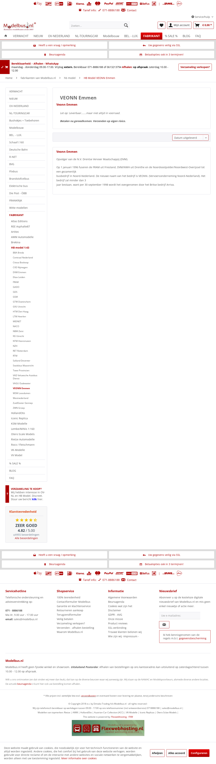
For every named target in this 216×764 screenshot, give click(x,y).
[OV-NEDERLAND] (59, 36)
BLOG (12, 470)
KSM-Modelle (19, 423)
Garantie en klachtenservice (74, 606)
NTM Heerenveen (22, 341)
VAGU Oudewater (22, 383)
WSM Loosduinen (21, 393)
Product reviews (117, 623)
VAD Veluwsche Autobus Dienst (25, 377)
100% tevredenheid (68, 597)
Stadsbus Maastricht (23, 365)
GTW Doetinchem (22, 301)
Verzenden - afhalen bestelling (75, 627)
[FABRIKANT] (151, 36)
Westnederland (20, 398)
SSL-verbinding (117, 627)
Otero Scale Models (23, 434)
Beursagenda (116, 601)
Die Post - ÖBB (18, 193)
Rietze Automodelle (23, 439)
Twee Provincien (21, 370)
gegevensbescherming (192, 638)
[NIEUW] (38, 36)
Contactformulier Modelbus (73, 601)
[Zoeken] (126, 25)
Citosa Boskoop (20, 262)
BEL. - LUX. (15, 135)
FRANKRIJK (15, 200)
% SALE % (15, 463)
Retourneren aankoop (70, 610)
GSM (15, 296)
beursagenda (24, 683)
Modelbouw (16, 127)
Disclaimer (114, 610)
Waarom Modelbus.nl (70, 632)
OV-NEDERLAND (19, 106)
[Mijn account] (179, 25)
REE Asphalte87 (20, 226)
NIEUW (13, 98)
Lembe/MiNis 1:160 (22, 429)
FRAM (16, 282)
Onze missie (115, 619)
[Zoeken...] (99, 25)
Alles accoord (176, 753)
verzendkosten (88, 695)
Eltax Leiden (19, 277)
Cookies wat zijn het (120, 606)
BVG (11, 164)
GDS (15, 291)
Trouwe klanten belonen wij (125, 632)
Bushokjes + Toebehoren (24, 120)
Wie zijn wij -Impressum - (123, 636)
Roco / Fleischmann (23, 444)
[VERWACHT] (21, 36)
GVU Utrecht (19, 306)
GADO (16, 287)
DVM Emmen (19, 272)
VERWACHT (16, 91)
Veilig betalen (65, 619)
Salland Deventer (21, 360)
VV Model (16, 455)
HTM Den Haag (20, 311)
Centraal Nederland (23, 257)
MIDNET (17, 321)
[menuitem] (99, 25)
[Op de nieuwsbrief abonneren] (164, 624)
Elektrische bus (18, 186)
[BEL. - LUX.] (131, 36)
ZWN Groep (19, 407)
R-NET (13, 157)
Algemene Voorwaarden (122, 597)
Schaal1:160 (16, 142)
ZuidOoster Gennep (23, 403)
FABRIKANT (16, 215)
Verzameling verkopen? (195, 67)
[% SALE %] (171, 36)
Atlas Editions (19, 221)
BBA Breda (18, 252)
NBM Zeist (18, 331)
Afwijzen (157, 753)
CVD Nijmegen (20, 267)
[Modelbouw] (111, 36)
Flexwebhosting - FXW (122, 716)
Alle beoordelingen (26, 538)
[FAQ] (198, 36)
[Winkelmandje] (203, 25)
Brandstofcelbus (19, 178)
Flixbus (13, 171)
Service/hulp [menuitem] (201, 17)
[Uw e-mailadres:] (179, 615)
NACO (16, 326)
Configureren (199, 753)
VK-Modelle (18, 450)
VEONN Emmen (21, 388)
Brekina (15, 242)
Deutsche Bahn (18, 149)
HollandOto (18, 413)
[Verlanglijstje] (161, 25)
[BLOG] (186, 36)
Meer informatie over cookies (79, 758)
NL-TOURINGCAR (19, 113)
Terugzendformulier (69, 614)
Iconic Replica (19, 418)
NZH (15, 345)
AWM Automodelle (22, 237)
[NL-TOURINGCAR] (86, 36)
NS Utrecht (18, 336)
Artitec (15, 231)
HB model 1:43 (20, 247)
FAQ (11, 478)
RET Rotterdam (20, 350)
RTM (15, 355)
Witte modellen (18, 207)
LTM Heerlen (19, 316)
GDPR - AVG (115, 614)
